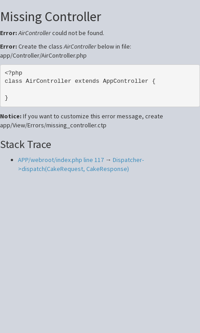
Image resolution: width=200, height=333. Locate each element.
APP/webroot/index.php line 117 (61, 160)
